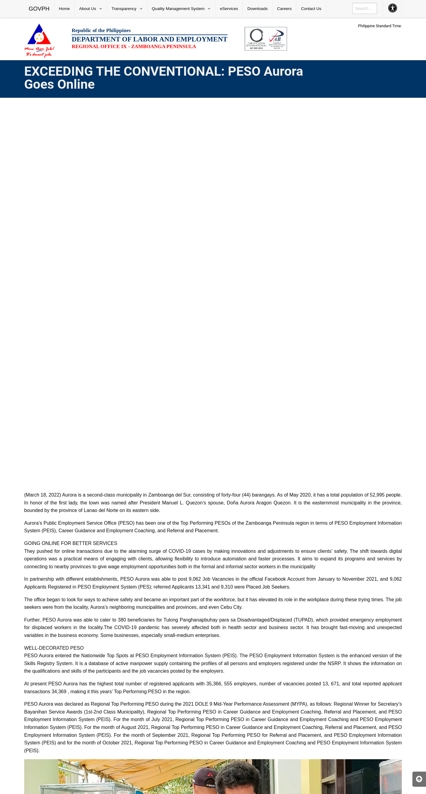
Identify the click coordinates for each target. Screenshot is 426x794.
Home (64, 8)
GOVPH (39, 8)
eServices (229, 8)
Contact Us (311, 8)
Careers (284, 8)
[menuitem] (39, 9)
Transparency (124, 8)
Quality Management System (178, 8)
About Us (87, 8)
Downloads (257, 8)
